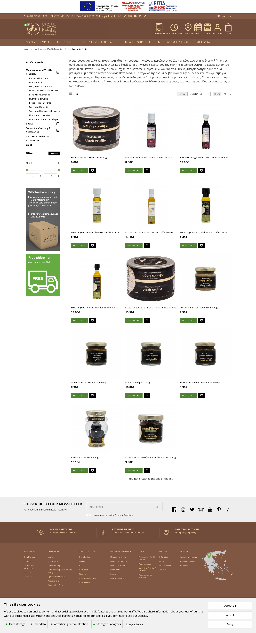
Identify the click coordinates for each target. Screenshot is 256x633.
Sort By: (181, 94)
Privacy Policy (134, 624)
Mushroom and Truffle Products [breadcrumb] (48, 49)
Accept (230, 615)
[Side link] (43, 219)
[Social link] (32, 16)
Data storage (17, 624)
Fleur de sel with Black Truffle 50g (89, 157)
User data (40, 624)
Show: (217, 94)
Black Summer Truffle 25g (84, 460)
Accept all (230, 605)
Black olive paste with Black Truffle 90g (200, 385)
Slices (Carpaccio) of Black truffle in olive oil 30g (150, 460)
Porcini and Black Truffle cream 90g (198, 309)
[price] (32, 176)
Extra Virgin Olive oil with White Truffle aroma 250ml (150, 233)
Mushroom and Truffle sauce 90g (88, 385)
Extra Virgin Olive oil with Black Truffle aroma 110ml (205, 233)
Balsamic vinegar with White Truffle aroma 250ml (205, 157)
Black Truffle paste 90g (137, 385)
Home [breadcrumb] (26, 49)
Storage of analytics (108, 624)
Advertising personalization (71, 624)
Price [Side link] (29, 163)
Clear (55, 153)
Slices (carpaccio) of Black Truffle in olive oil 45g (150, 309)
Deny (230, 624)
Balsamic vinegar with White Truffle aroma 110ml (150, 157)
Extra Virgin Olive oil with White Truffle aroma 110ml (96, 233)
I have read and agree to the (109, 517)
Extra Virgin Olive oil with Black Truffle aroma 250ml (96, 309)
